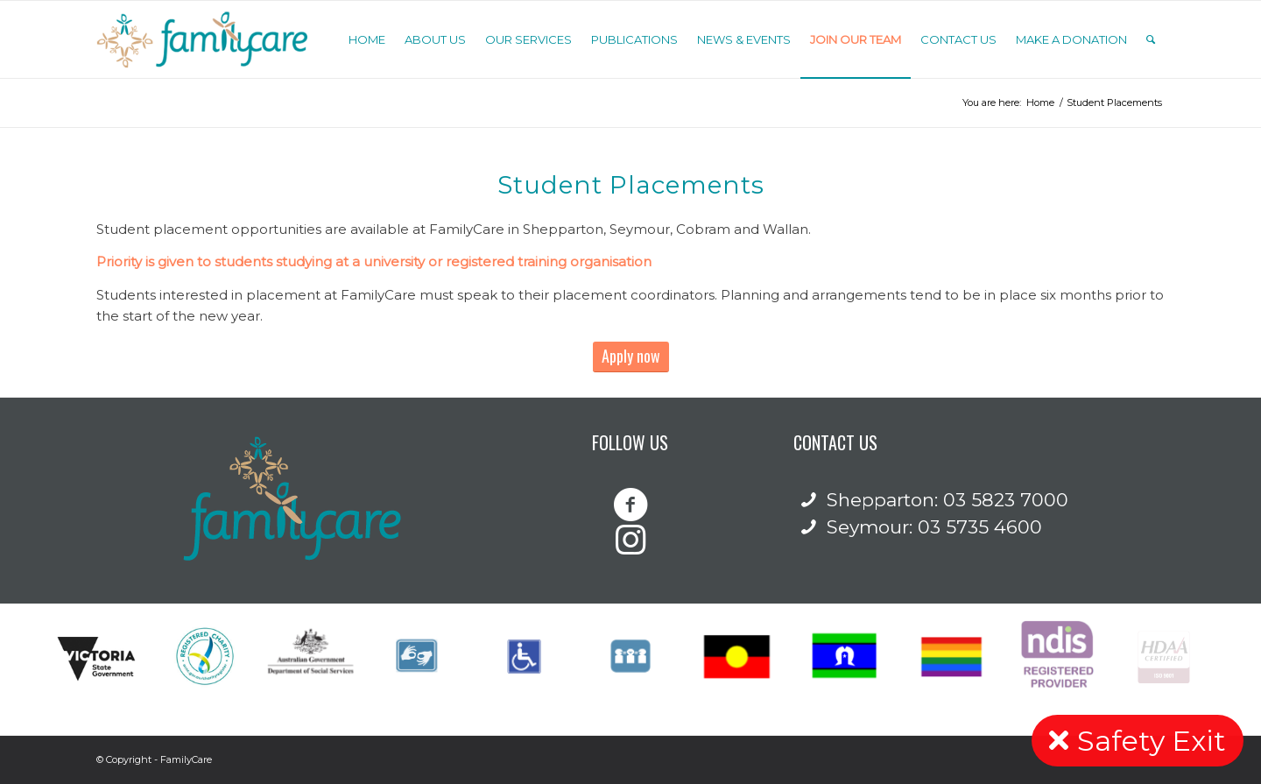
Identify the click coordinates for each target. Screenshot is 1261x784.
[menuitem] (367, 39)
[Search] (1151, 39)
